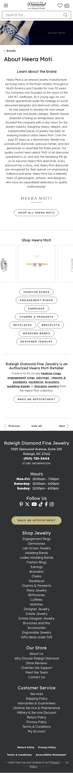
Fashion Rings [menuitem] (36, 562)
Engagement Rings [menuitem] (37, 539)
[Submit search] (66, 15)
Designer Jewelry (36, 341)
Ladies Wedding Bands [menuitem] (36, 557)
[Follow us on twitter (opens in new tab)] (27, 504)
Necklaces (22, 324)
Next (62, 425)
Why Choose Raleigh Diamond (36, 658)
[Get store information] (36, 463)
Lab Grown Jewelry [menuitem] (36, 548)
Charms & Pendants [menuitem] (36, 586)
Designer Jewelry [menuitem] (36, 609)
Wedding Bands (36, 333)
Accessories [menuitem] (37, 628)
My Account (36, 731)
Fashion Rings (37, 291)
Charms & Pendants (36, 316)
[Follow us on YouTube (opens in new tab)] (34, 504)
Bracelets (51, 324)
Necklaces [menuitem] (36, 581)
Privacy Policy (36, 722)
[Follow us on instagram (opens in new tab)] (52, 504)
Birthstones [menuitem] (36, 595)
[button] (59, 5)
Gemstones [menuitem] (36, 543)
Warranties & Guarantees (36, 703)
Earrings (36, 308)
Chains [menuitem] (36, 576)
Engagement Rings (36, 300)
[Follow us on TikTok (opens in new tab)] (41, 504)
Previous (14, 425)
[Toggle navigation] (6, 5)
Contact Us (36, 677)
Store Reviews (36, 663)
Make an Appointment (36, 399)
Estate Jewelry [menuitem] (36, 614)
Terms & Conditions (36, 727)
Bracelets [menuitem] (36, 572)
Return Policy (36, 717)
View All (36, 425)
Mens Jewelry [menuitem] (36, 590)
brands (11, 50)
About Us (36, 654)
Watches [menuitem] (36, 604)
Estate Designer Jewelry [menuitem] (36, 618)
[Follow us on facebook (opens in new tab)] (46, 504)
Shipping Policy (36, 698)
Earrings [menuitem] (37, 567)
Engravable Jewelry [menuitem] (36, 632)
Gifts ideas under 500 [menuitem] (36, 637)
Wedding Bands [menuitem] (36, 553)
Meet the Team (36, 672)
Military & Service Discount (36, 712)
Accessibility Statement (51, 754)
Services (36, 694)
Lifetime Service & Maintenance (36, 708)
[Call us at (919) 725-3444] (36, 458)
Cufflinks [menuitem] (36, 600)
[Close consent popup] (67, 762)
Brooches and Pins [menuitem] (36, 623)
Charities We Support (36, 668)
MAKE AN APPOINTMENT (36, 520)
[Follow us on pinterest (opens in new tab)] (21, 504)
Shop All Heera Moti (36, 212)
